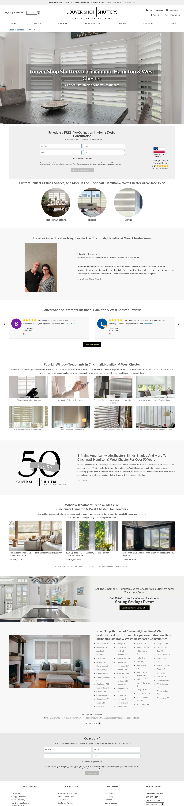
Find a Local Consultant (68, 793)
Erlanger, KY (121, 643)
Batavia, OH (101, 654)
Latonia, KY (121, 695)
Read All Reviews (92, 344)
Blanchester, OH (103, 666)
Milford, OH (141, 658)
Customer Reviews (66, 803)
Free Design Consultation (121, 2)
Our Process (63, 800)
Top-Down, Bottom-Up (21, 803)
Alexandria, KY (102, 647)
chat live (81, 743)
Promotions (110, 793)
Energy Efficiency (18, 796)
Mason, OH (141, 643)
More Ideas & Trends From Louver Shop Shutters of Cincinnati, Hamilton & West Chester (92, 566)
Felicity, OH (121, 651)
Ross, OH (160, 651)
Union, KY (161, 673)
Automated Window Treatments (70, 400)
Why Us (148, 23)
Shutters (10, 23)
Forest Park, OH (123, 658)
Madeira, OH (121, 706)
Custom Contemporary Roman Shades (155, 400)
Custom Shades (72, 786)
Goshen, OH (121, 669)
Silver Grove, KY (163, 654)
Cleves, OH (101, 691)
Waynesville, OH (163, 680)
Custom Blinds (112, 786)
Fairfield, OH (121, 647)
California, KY (102, 673)
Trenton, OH (162, 669)
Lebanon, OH (122, 699)
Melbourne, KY (142, 647)
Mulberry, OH (142, 679)
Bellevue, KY (101, 658)
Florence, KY (121, 654)
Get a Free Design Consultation (134, 608)
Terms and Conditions (58, 164)
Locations (20, 30)
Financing (121, 23)
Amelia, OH (101, 651)
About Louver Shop (66, 796)
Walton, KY (161, 676)
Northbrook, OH (143, 704)
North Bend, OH (143, 693)
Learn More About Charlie (89, 279)
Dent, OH (100, 706)
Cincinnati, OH (102, 684)
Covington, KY (102, 699)
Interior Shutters (55, 219)
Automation (16, 793)
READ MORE (83, 480)
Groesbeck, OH (122, 673)
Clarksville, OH (102, 688)
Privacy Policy (72, 164)
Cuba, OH (100, 703)
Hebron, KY (121, 684)
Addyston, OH (102, 643)
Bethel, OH (101, 662)
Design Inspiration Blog (13, 12)
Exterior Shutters (153, 786)
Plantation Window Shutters (29, 400)
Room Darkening (18, 800)
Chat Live (84, 139)
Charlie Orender (87, 254)
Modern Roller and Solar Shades (71, 429)
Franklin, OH (121, 662)
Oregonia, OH (162, 643)
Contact (174, 23)
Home (11, 30)
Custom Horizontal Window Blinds (28, 429)
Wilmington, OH (163, 698)
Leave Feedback (111, 803)
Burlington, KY (102, 669)
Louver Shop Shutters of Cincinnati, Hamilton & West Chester (113, 257)
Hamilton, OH (122, 677)
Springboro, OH (163, 665)
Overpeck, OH (162, 647)
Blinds (62, 23)
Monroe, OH (141, 661)
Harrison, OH (122, 681)
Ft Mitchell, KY (122, 666)
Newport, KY (141, 690)
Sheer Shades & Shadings (113, 429)
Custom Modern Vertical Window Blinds (155, 429)
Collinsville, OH (102, 695)
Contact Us (109, 800)
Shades (37, 23)
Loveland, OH (122, 703)
